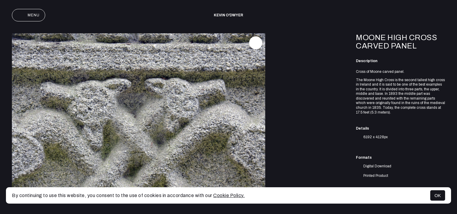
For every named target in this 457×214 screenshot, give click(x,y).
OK (437, 195)
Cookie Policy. (229, 195)
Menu (29, 15)
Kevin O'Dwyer (228, 15)
